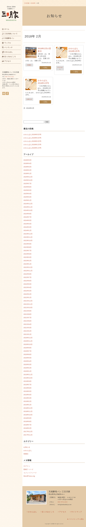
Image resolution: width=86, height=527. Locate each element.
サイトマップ (76, 512)
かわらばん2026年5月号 (32, 134)
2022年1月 (28, 297)
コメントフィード (30, 473)
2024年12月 (28, 204)
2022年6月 (28, 281)
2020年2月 (28, 368)
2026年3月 (28, 167)
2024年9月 (28, 214)
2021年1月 (28, 334)
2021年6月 (28, 321)
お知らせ (29, 99)
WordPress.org (29, 476)
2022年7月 (28, 277)
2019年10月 (28, 378)
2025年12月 (28, 177)
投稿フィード (28, 469)
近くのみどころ (48, 512)
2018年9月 (28, 418)
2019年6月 (28, 388)
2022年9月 (28, 274)
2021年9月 (28, 311)
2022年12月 (28, 267)
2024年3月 (28, 227)
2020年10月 (28, 344)
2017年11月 (28, 435)
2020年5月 (28, 358)
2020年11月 (28, 341)
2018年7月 (28, 425)
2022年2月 (28, 294)
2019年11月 (28, 374)
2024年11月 (28, 207)
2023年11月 (28, 237)
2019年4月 (28, 395)
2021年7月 (28, 317)
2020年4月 (28, 361)
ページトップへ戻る (76, 519)
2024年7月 (28, 217)
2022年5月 (28, 284)
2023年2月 (28, 260)
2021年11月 (28, 304)
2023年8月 (28, 247)
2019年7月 (28, 384)
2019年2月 (28, 401)
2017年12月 (28, 431)
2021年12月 (28, 301)
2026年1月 (28, 173)
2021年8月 (28, 314)
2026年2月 (28, 170)
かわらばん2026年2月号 (32, 144)
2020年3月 (28, 364)
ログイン (27, 466)
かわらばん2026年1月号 (32, 148)
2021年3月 (28, 328)
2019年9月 (28, 381)
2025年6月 (28, 187)
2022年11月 (28, 271)
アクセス (62, 512)
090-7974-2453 (9, 76)
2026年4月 (28, 163)
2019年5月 (28, 391)
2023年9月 (28, 244)
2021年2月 (28, 331)
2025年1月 (28, 200)
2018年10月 (28, 415)
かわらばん (28, 450)
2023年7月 (28, 250)
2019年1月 (28, 405)
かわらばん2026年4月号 (32, 138)
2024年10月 (28, 210)
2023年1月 (28, 264)
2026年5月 (28, 160)
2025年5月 (28, 190)
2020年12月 (28, 338)
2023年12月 (28, 234)
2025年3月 (28, 197)
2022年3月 (28, 291)
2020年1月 (28, 371)
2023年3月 (28, 257)
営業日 (29, 65)
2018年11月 (28, 411)
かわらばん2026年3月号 (32, 141)
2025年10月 (28, 180)
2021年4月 (28, 324)
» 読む (45, 67)
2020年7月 (28, 351)
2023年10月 (28, 240)
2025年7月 (28, 183)
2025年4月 (28, 193)
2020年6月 (28, 354)
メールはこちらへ (3, 93)
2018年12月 (28, 408)
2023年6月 (28, 254)
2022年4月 (28, 287)
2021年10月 (28, 307)
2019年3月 (28, 398)
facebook (7, 93)
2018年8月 (28, 421)
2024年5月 (28, 220)
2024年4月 (28, 224)
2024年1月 (28, 230)
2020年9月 (28, 348)
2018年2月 (28, 428)
